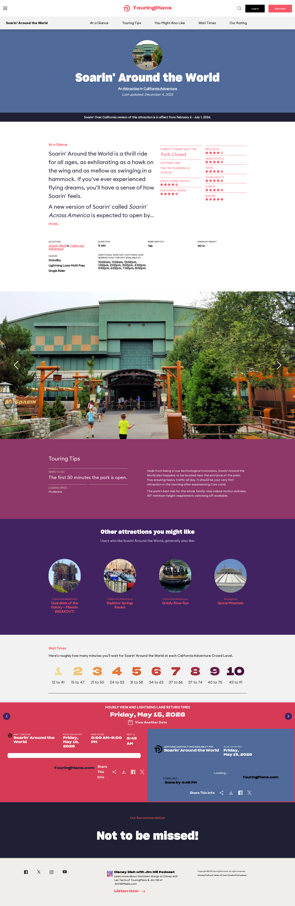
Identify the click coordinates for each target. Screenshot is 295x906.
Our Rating (238, 23)
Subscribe (280, 8)
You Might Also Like (170, 23)
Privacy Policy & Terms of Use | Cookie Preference (222, 875)
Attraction (131, 88)
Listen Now (131, 891)
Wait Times (207, 23)
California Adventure (160, 88)
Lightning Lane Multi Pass (67, 265)
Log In (255, 8)
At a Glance (99, 23)
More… (54, 224)
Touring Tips (131, 23)
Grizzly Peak (57, 246)
